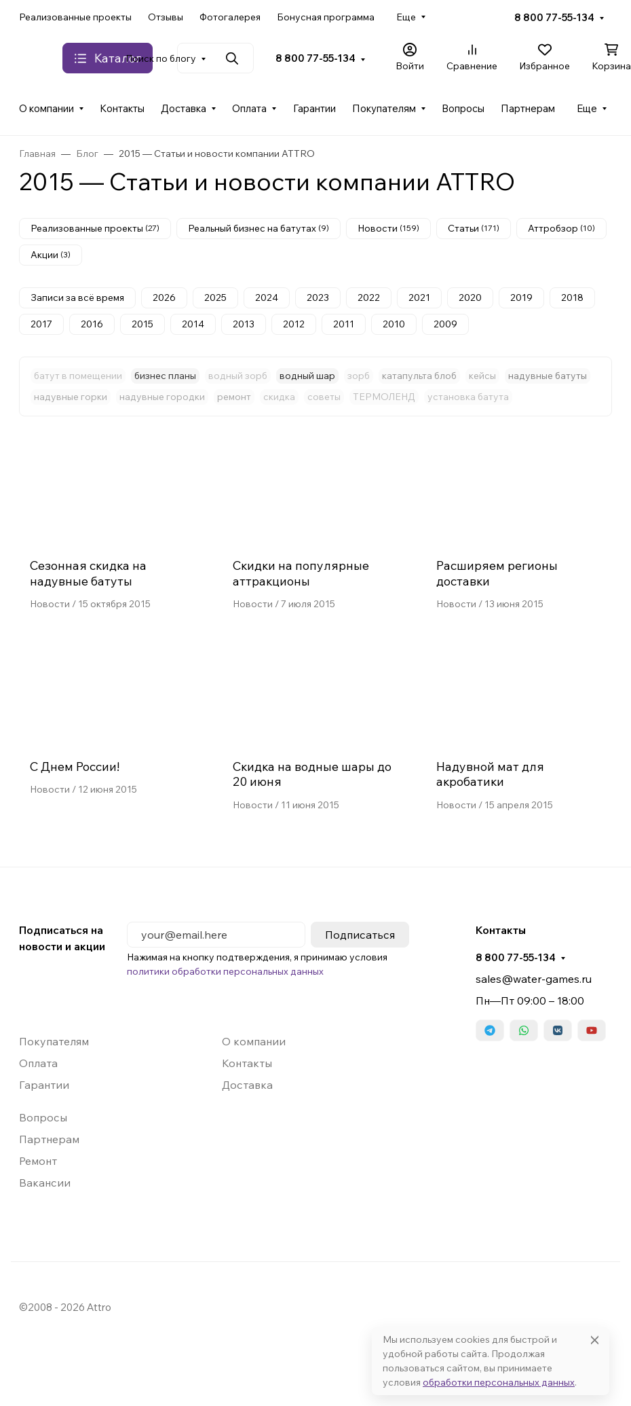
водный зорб (237, 375)
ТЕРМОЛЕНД (384, 397)
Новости (388, 228)
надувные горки (70, 397)
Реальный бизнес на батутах (258, 228)
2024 (266, 297)
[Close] (594, 1340)
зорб (358, 375)
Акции (51, 255)
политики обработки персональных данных (225, 971)
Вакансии (45, 1182)
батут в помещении (78, 375)
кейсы (482, 375)
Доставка (183, 108)
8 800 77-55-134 (554, 17)
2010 (394, 324)
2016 (92, 324)
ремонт (234, 397)
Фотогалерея (230, 17)
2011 (343, 324)
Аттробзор (561, 228)
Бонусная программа (326, 17)
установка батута (468, 397)
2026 (164, 297)
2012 (294, 324)
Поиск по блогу (161, 58)
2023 (318, 297)
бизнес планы (165, 375)
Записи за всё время (77, 297)
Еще (406, 17)
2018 (572, 297)
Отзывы (165, 17)
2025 (215, 297)
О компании (46, 108)
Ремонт (38, 1161)
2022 (369, 297)
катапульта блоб (419, 375)
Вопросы (463, 108)
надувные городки (162, 397)
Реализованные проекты (75, 17)
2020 (470, 297)
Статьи (473, 228)
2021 (419, 297)
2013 (243, 324)
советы (324, 397)
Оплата (249, 108)
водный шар (307, 375)
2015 (142, 324)
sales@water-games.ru (534, 979)
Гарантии (314, 108)
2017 (41, 324)
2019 (521, 297)
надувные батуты (547, 375)
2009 (445, 324)
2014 (193, 324)
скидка (279, 397)
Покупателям (384, 108)
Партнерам (528, 108)
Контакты (122, 108)
